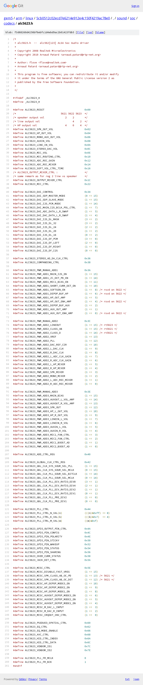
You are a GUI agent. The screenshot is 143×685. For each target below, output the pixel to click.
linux (29, 18)
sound (122, 18)
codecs (9, 23)
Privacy (32, 679)
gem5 (8, 18)
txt (127, 679)
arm (19, 18)
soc (132, 18)
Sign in (135, 6)
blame (100, 32)
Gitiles (22, 679)
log (90, 32)
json (136, 679)
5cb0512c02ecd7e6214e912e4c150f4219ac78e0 (73, 18)
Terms (43, 679)
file (80, 32)
